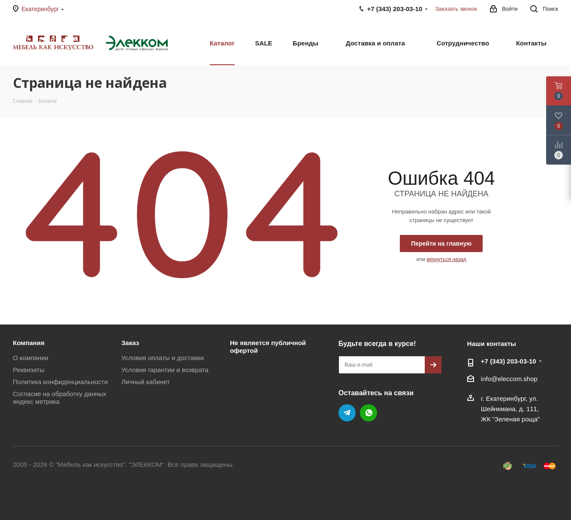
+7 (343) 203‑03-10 (508, 361)
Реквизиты (29, 369)
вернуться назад (446, 259)
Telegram (347, 412)
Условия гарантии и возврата (164, 369)
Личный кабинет (145, 381)
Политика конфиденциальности (60, 381)
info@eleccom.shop (509, 378)
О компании (30, 357)
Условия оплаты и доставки (162, 357)
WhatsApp (368, 412)
